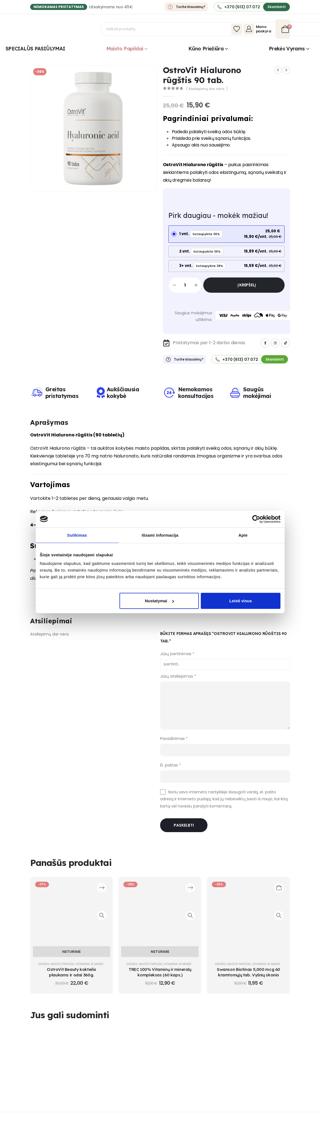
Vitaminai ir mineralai (92, 968)
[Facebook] (265, 347)
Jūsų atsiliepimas (178, 680)
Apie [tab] (243, 535)
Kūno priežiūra (205, 48)
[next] (286, 70)
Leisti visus (240, 600)
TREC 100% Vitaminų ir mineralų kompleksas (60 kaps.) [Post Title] (160, 976)
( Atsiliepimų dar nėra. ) (207, 88)
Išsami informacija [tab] (160, 535)
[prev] (278, 70)
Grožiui (43, 968)
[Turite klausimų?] (186, 7)
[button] (276, 7)
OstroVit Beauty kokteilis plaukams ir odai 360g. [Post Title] (71, 976)
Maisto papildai (124, 48)
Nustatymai (159, 600)
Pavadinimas (174, 742)
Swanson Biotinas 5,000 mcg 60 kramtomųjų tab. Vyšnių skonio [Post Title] (248, 976)
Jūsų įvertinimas (177, 658)
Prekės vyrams (287, 48)
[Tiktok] (285, 347)
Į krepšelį (247, 289)
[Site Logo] (66, 29)
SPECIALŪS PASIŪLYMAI (35, 48)
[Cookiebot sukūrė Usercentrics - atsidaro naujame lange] (256, 519)
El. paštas (170, 769)
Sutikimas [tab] (77, 535)
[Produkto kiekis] (185, 289)
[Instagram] (275, 347)
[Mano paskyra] (258, 29)
